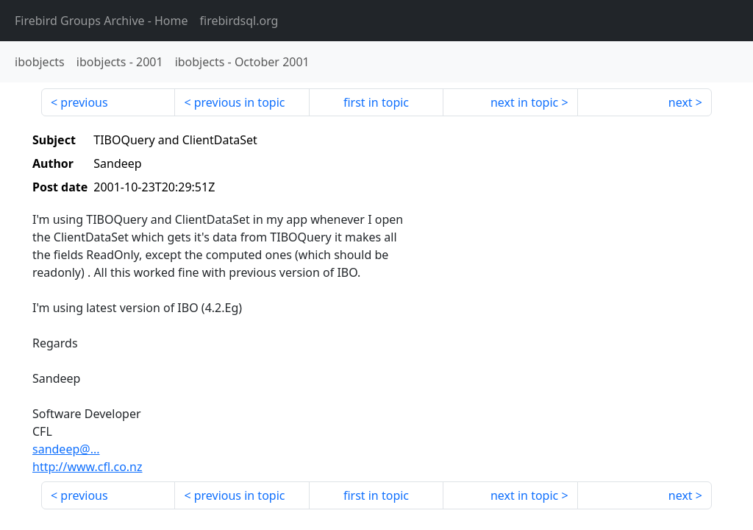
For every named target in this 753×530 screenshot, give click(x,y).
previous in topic (239, 102)
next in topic (524, 102)
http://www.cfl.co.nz (87, 467)
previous (83, 102)
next (680, 102)
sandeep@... (66, 449)
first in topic (376, 102)
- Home (101, 21)
